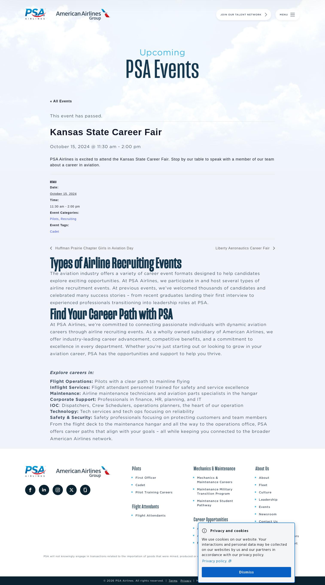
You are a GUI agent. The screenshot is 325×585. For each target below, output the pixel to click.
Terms (173, 580)
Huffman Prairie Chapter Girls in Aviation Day (94, 248)
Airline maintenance (105, 393)
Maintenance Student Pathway (215, 503)
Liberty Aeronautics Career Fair (243, 248)
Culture (265, 492)
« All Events (61, 101)
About (264, 477)
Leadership (268, 499)
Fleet (263, 485)
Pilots (54, 219)
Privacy (186, 580)
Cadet (54, 231)
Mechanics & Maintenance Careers (214, 480)
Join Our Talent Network (244, 14)
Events (264, 507)
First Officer (145, 477)
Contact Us (268, 521)
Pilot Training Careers (154, 492)
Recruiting (68, 219)
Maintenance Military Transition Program (214, 491)
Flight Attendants (150, 515)
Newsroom (268, 514)
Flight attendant (110, 387)
